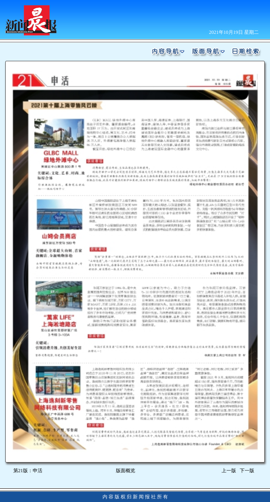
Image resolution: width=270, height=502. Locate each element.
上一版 (229, 470)
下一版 (248, 470)
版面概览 (125, 470)
